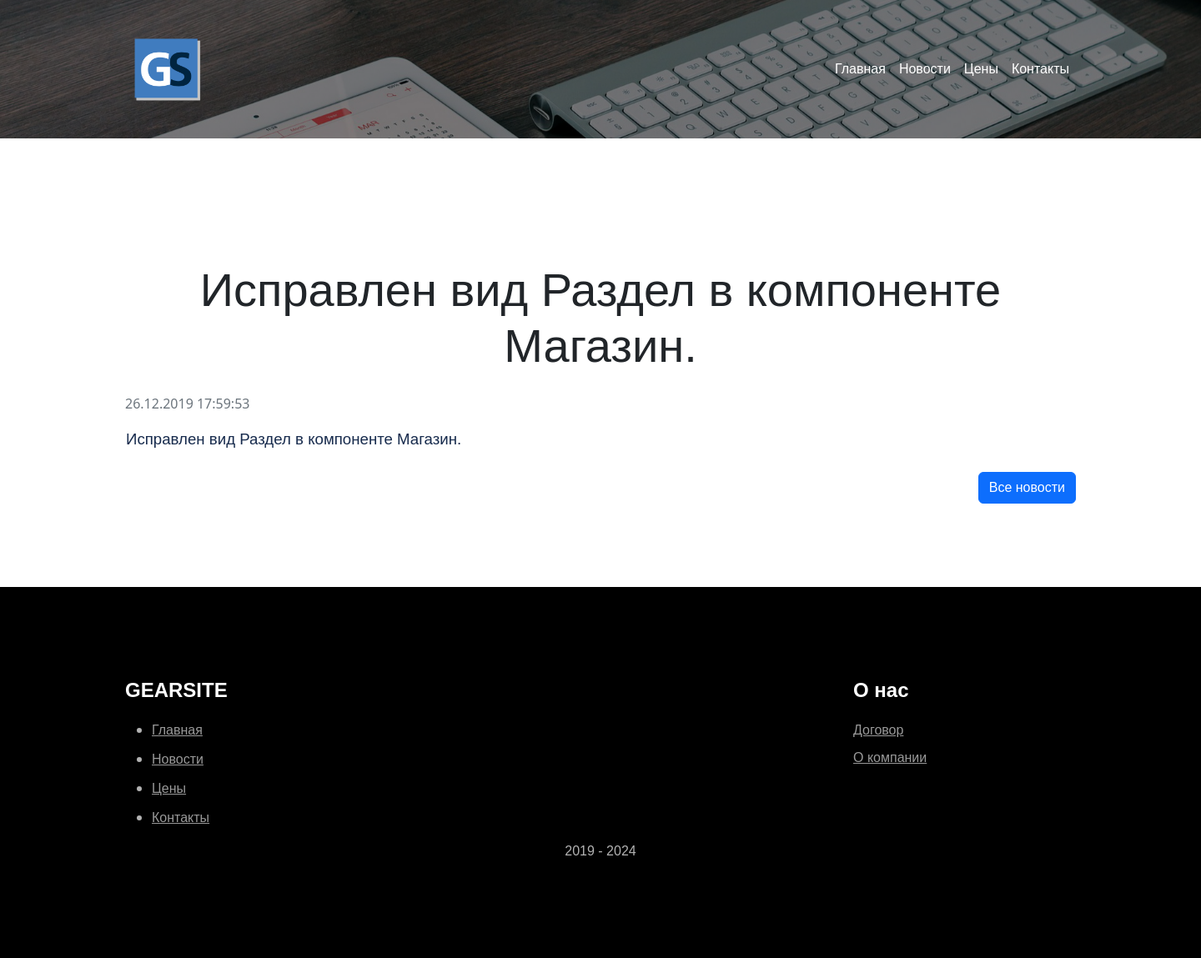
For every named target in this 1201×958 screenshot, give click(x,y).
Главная (860, 69)
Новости (925, 69)
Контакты (1040, 69)
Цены (981, 69)
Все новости (1027, 487)
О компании (890, 757)
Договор (878, 730)
